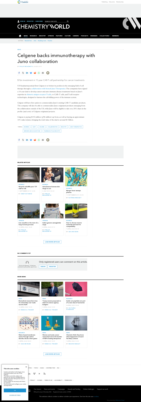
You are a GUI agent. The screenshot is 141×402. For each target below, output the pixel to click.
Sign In (22, 21)
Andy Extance (26, 194)
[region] (14, 382)
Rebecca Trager (27, 310)
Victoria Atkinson (71, 308)
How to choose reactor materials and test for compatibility (74, 224)
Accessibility (58, 380)
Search (67, 21)
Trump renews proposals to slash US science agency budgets (51, 302)
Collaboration (52, 127)
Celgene (41, 127)
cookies (96, 396)
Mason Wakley (74, 344)
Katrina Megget (75, 198)
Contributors (50, 368)
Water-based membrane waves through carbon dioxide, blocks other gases (28, 336)
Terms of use (48, 380)
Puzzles (50, 40)
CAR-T (34, 127)
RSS (58, 368)
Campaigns (61, 389)
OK (15, 390)
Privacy (32, 380)
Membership (120, 2)
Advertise (29, 368)
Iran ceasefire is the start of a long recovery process (28, 223)
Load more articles (52, 242)
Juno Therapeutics (76, 127)
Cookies (39, 380)
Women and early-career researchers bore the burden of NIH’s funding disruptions (52, 336)
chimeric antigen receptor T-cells (39, 94)
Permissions (68, 380)
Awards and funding (74, 389)
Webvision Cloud (120, 400)
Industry (64, 127)
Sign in (43, 266)
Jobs (34, 40)
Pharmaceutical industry (52, 131)
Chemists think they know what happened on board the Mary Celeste (75, 336)
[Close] (26, 367)
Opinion (21, 220)
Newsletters (28, 40)
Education (112, 2)
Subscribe (39, 21)
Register (30, 21)
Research (69, 298)
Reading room (42, 40)
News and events (49, 389)
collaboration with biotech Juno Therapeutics (48, 89)
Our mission (37, 389)
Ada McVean (73, 231)
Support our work (102, 389)
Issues (42, 368)
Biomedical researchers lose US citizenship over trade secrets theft (28, 302)
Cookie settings (15, 395)
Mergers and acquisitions (32, 131)
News (19, 49)
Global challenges (88, 389)
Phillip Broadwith (26, 66)
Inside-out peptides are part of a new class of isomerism (75, 302)
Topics (36, 368)
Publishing (105, 2)
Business (26, 127)
